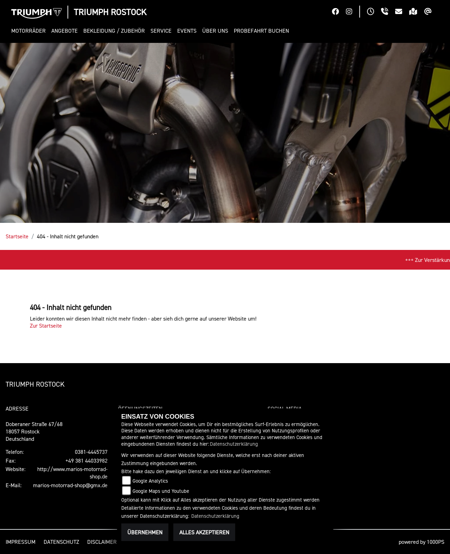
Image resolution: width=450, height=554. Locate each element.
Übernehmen (144, 532)
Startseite (17, 236)
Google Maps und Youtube (161, 491)
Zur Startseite (46, 325)
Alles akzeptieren (204, 532)
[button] (30, 30)
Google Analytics (150, 481)
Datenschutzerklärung (234, 444)
